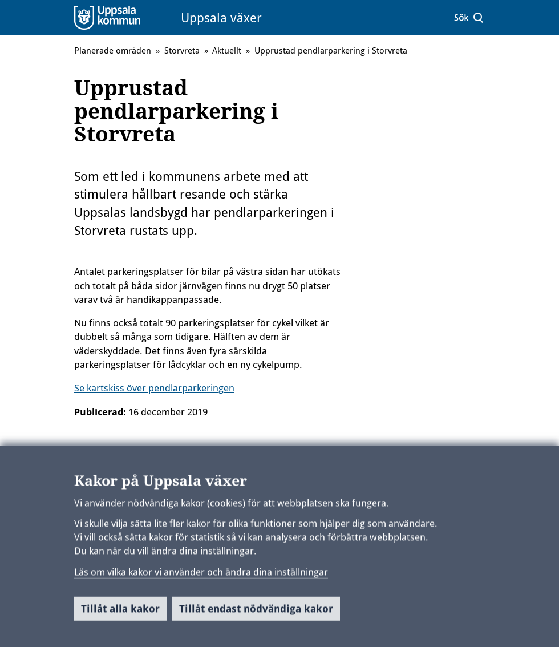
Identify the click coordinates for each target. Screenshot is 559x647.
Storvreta (182, 51)
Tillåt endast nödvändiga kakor (256, 614)
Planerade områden (112, 51)
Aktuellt (226, 51)
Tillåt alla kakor (120, 614)
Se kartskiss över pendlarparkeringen (154, 388)
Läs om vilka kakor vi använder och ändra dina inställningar (201, 576)
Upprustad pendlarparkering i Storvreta (330, 51)
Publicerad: (100, 412)
